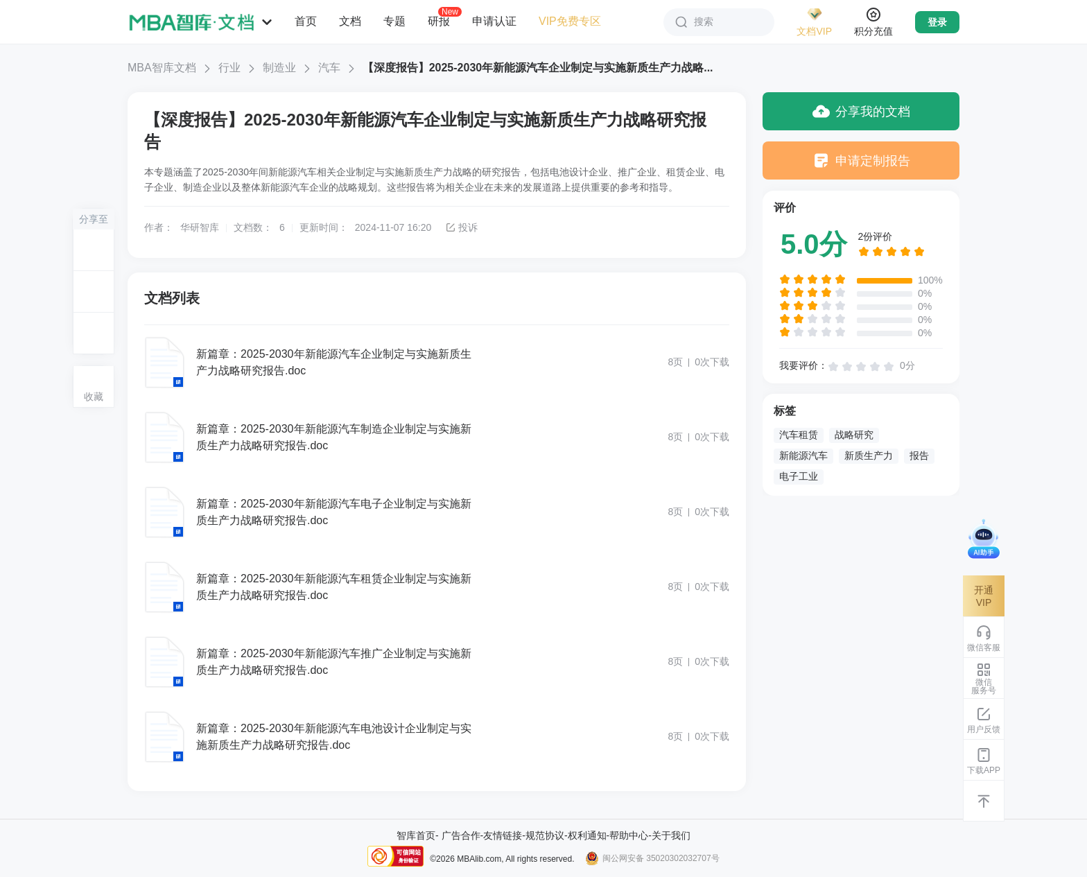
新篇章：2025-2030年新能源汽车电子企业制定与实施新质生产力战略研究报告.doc (333, 512)
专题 (394, 21)
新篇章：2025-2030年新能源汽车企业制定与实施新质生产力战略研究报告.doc (333, 362)
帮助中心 (628, 835)
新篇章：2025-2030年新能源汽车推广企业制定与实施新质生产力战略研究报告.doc (333, 662)
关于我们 (671, 835)
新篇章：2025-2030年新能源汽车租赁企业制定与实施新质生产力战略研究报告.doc (333, 587)
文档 (350, 21)
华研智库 (199, 227)
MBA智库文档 (162, 67)
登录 (937, 22)
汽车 (329, 67)
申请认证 (494, 21)
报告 (919, 455)
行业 (229, 67)
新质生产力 (868, 455)
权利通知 (587, 835)
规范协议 (544, 835)
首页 (306, 21)
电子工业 (798, 476)
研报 (439, 21)
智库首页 (416, 835)
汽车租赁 (798, 434)
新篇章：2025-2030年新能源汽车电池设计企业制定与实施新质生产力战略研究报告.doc (333, 736)
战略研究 (854, 434)
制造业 (279, 67)
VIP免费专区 (570, 21)
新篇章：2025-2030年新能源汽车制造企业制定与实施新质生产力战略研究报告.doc (333, 437)
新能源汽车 (803, 455)
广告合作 (461, 835)
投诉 (461, 227)
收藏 (93, 396)
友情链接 (502, 835)
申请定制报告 (861, 160)
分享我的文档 (861, 111)
